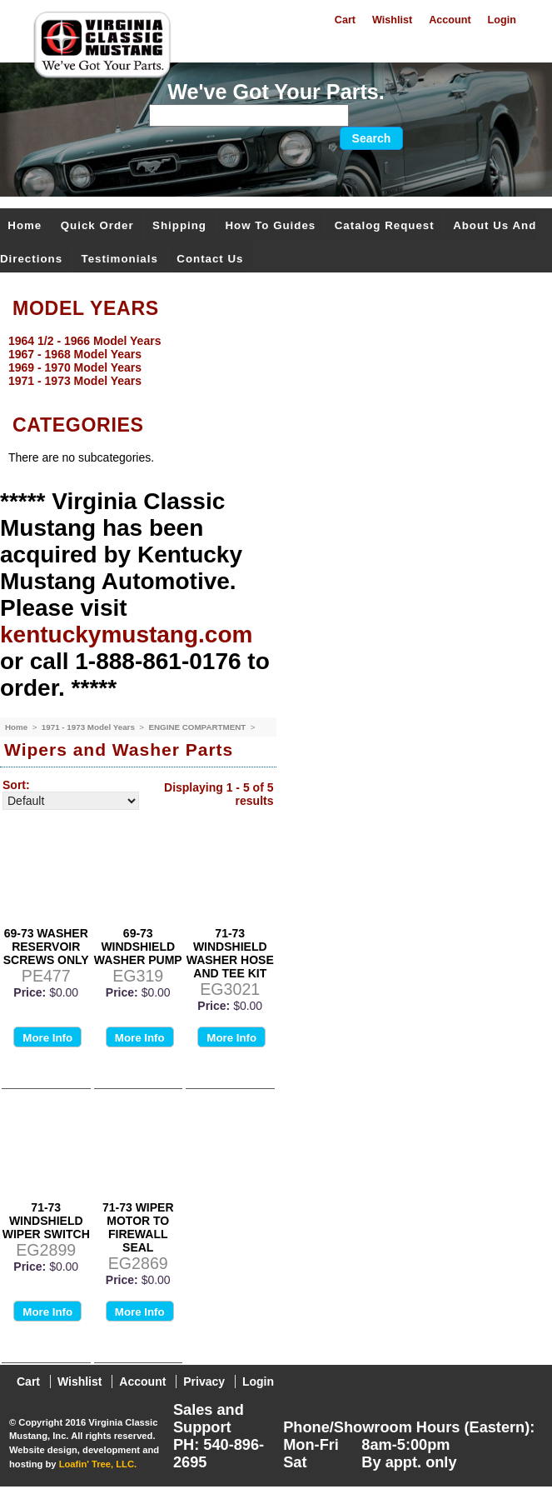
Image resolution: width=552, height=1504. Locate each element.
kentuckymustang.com (126, 634)
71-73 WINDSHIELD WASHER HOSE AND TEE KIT (230, 953)
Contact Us (210, 258)
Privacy (204, 1381)
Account (449, 20)
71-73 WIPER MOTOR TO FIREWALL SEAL (138, 1227)
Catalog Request (385, 225)
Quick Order (97, 225)
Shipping (179, 225)
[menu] (271, 360)
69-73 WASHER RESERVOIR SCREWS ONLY (46, 947)
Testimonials (120, 258)
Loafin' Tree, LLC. (98, 1464)
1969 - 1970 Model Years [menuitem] (75, 367)
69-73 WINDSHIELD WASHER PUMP (138, 947)
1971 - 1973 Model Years (89, 727)
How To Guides (270, 225)
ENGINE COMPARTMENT (198, 727)
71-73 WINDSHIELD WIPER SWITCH (46, 1221)
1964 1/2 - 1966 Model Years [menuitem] (84, 340)
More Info (47, 1038)
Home (24, 225)
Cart (345, 20)
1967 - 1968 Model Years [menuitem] (75, 354)
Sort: (16, 785)
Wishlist (392, 20)
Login (502, 20)
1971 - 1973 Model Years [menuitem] (75, 380)
